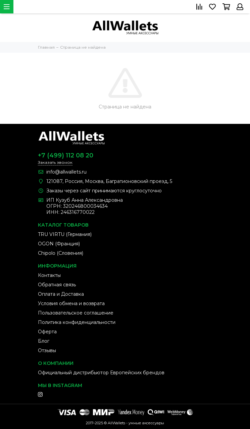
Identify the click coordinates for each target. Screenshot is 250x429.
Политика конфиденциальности (76, 322)
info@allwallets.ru (66, 172)
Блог (43, 341)
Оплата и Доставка (61, 294)
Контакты (49, 275)
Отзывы (47, 350)
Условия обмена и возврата (71, 303)
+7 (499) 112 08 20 (65, 155)
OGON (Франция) (59, 244)
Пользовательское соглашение (75, 313)
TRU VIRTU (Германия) (65, 234)
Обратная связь (57, 285)
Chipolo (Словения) (60, 253)
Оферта (47, 332)
